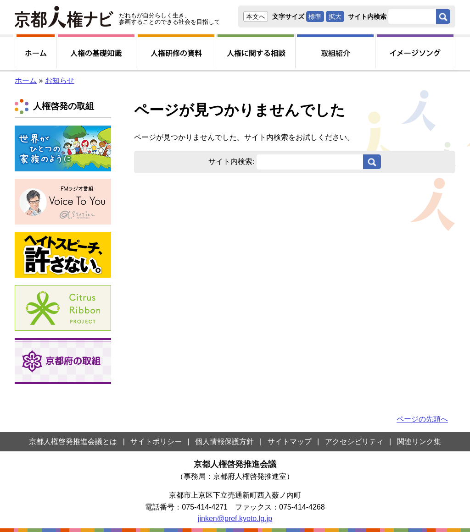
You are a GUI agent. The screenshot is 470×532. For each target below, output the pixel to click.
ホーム (26, 80)
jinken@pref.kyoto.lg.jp (235, 518)
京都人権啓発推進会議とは (73, 441)
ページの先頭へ (422, 419)
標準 (314, 16)
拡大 (335, 16)
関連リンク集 (419, 441)
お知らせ (59, 80)
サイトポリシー (156, 441)
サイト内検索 (367, 16)
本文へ (255, 16)
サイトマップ (290, 441)
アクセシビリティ (354, 441)
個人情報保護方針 (224, 441)
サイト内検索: (231, 161)
